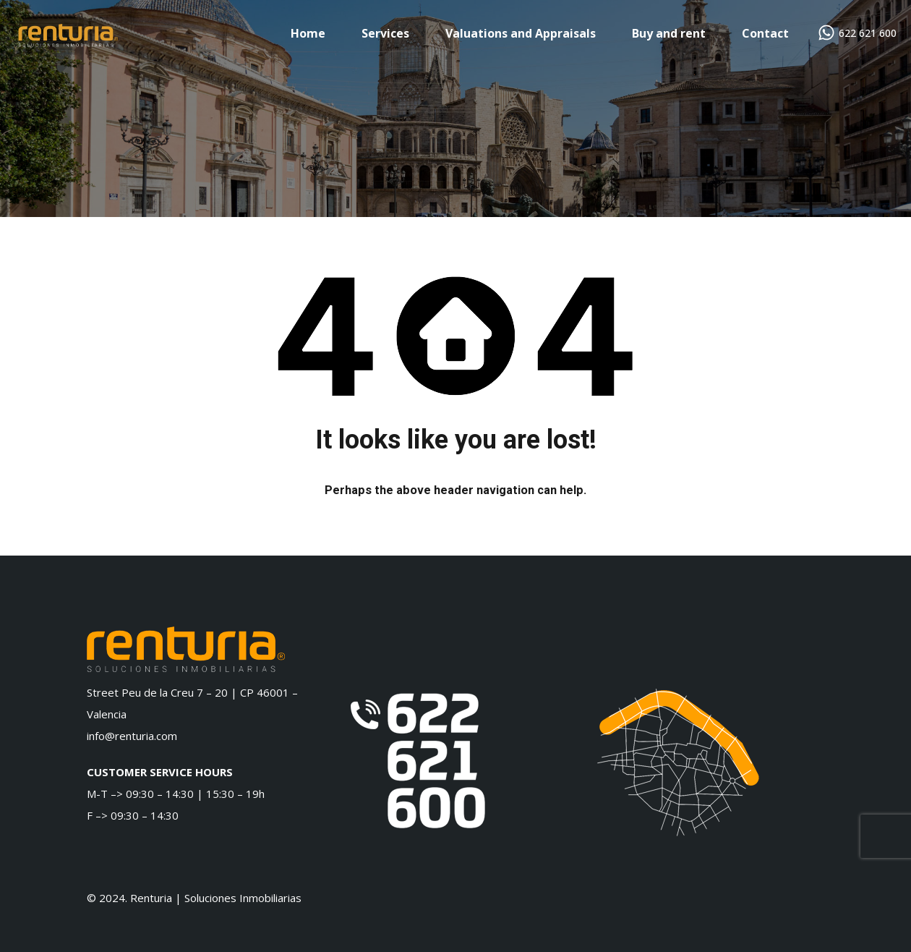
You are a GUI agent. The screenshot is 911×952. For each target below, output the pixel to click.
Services (385, 33)
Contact (765, 33)
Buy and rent (669, 33)
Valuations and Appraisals (520, 33)
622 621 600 (868, 33)
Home (308, 33)
